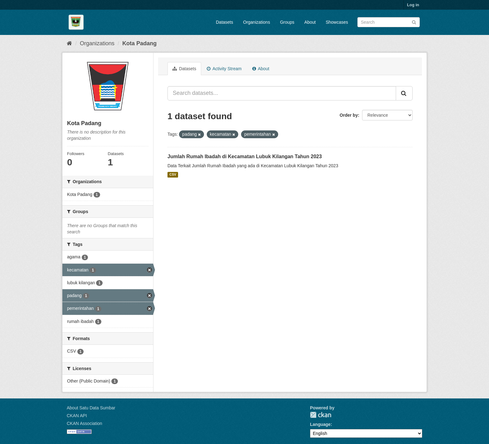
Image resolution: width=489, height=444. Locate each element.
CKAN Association (84, 423)
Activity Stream (224, 68)
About (310, 22)
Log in (413, 4)
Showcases (337, 22)
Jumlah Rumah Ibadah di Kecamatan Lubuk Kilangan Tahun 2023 (244, 156)
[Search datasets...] (281, 93)
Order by (349, 115)
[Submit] (414, 21)
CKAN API (77, 415)
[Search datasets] (388, 22)
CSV (172, 175)
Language (320, 424)
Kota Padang (139, 43)
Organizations (256, 22)
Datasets (224, 22)
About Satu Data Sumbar (91, 407)
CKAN (320, 415)
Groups (287, 22)
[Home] (69, 43)
